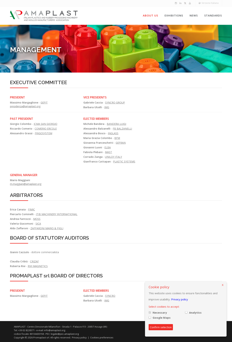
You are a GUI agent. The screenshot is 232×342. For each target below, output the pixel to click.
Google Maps (162, 317)
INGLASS (113, 133)
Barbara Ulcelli (92, 107)
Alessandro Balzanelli (96, 128)
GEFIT (44, 102)
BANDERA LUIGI (116, 124)
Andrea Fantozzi (20, 219)
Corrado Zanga (93, 157)
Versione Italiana (209, 3)
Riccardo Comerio (21, 128)
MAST (108, 152)
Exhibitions (174, 15)
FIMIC (31, 209)
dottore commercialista (45, 252)
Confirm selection (161, 327)
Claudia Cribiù (19, 261)
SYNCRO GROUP (115, 102)
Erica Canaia (18, 209)
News (194, 15)
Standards (213, 15)
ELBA (107, 147)
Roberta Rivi (17, 266)
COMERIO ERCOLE (46, 128)
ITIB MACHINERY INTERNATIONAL (56, 214)
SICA (38, 223)
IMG (106, 107)
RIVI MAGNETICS (38, 266)
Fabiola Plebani (93, 152)
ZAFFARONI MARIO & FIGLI (46, 228)
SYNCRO (110, 295)
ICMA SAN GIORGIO (45, 124)
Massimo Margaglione (24, 102)
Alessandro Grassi (21, 133)
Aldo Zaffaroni (19, 228)
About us (150, 15)
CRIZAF (34, 261)
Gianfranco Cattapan (97, 161)
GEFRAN (121, 142)
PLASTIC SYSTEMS (124, 161)
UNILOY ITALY (113, 157)
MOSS (36, 219)
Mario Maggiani (20, 180)
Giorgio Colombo (20, 124)
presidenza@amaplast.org (25, 106)
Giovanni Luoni (92, 147)
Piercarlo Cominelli (22, 214)
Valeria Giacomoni (21, 223)
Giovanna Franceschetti (98, 142)
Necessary (160, 312)
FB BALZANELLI (122, 128)
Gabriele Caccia (93, 102)
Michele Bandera (93, 124)
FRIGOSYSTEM (43, 133)
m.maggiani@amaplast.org (25, 184)
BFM (117, 138)
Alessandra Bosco (94, 133)
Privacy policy (179, 299)
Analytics (195, 312)
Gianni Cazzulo (19, 252)
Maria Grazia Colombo (97, 138)
